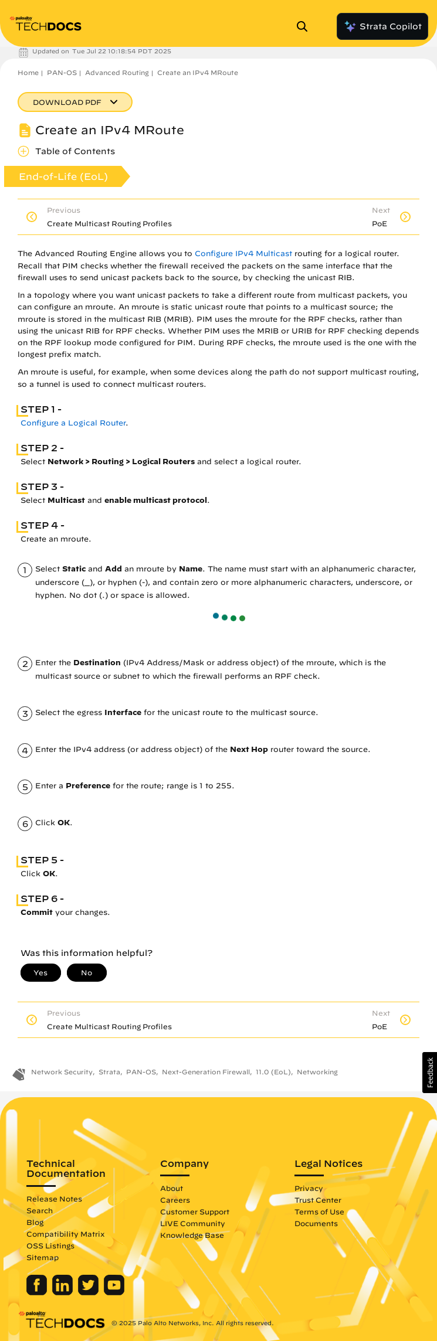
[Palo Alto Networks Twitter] (89, 1292)
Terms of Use (319, 1211)
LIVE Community (192, 1223)
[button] (429, 1072)
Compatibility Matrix (65, 1234)
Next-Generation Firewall (206, 1071)
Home (28, 72)
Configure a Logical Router (73, 422)
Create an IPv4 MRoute (197, 72)
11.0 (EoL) (273, 1071)
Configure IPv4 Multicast (243, 253)
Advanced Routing (117, 72)
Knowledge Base (192, 1235)
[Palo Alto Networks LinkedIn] (63, 1292)
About (171, 1188)
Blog (34, 1222)
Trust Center (317, 1200)
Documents (316, 1223)
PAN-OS (62, 72)
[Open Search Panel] (305, 26)
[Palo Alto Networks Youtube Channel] (114, 1292)
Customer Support (194, 1211)
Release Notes (54, 1198)
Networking (317, 1071)
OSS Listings (50, 1245)
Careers (175, 1200)
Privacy (308, 1188)
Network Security (62, 1071)
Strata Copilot (382, 26)
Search (39, 1210)
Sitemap (42, 1257)
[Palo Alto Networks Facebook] (37, 1292)
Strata (109, 1071)
